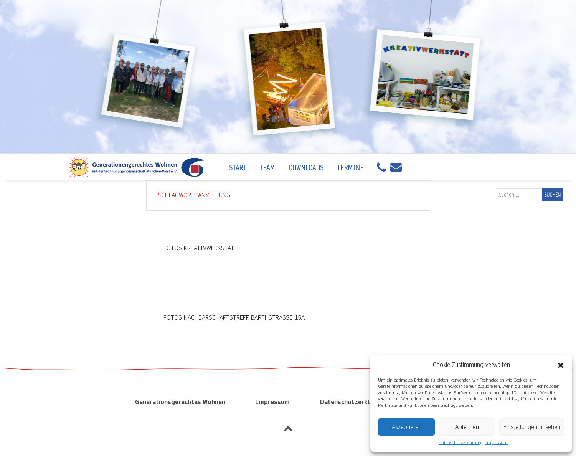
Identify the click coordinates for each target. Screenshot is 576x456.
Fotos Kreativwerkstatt (200, 248)
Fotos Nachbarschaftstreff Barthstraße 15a (234, 318)
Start (237, 168)
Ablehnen (467, 427)
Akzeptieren (406, 427)
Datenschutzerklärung (460, 443)
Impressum (496, 443)
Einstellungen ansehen (531, 427)
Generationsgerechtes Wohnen (180, 402)
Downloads (305, 168)
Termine (350, 168)
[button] (560, 365)
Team (267, 168)
